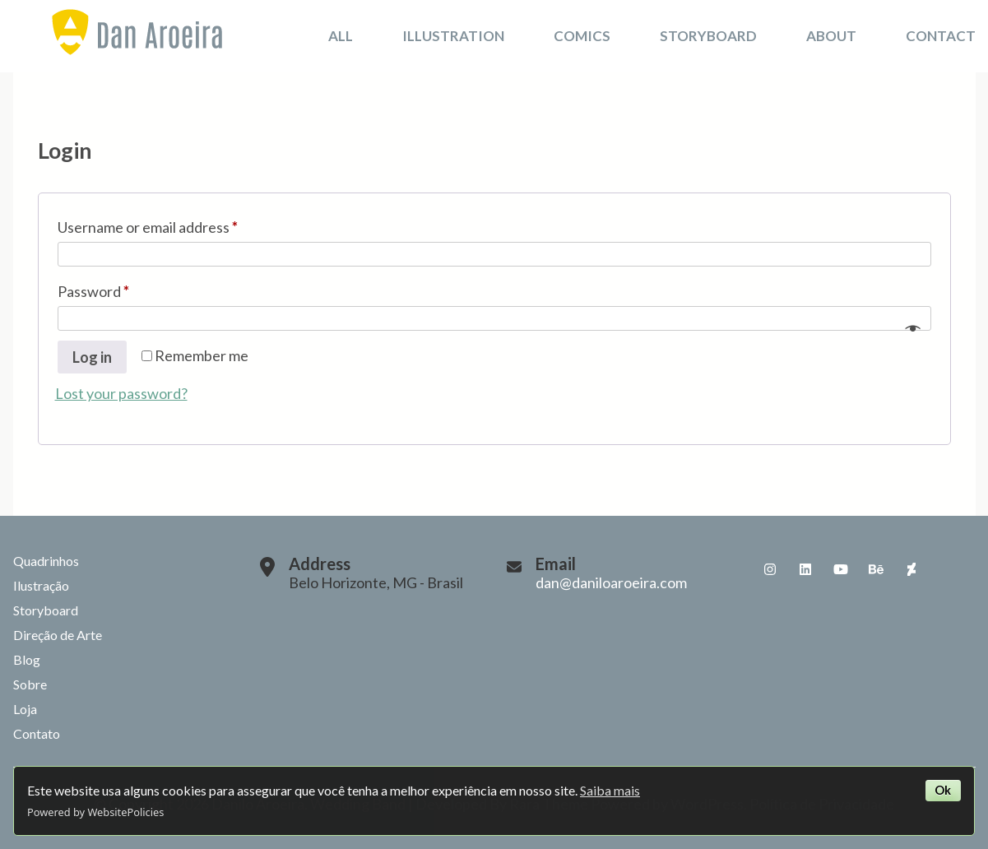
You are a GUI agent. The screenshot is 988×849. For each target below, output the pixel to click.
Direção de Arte (57, 635)
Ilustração (41, 585)
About (831, 35)
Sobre (30, 684)
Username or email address (177, 224)
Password (123, 288)
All (340, 35)
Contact (941, 35)
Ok (943, 790)
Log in (92, 357)
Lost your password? (121, 393)
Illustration (453, 35)
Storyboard (708, 35)
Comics (582, 35)
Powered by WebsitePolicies (95, 812)
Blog (26, 659)
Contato (36, 733)
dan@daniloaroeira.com (611, 582)
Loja (25, 709)
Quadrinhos (46, 560)
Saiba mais (610, 790)
